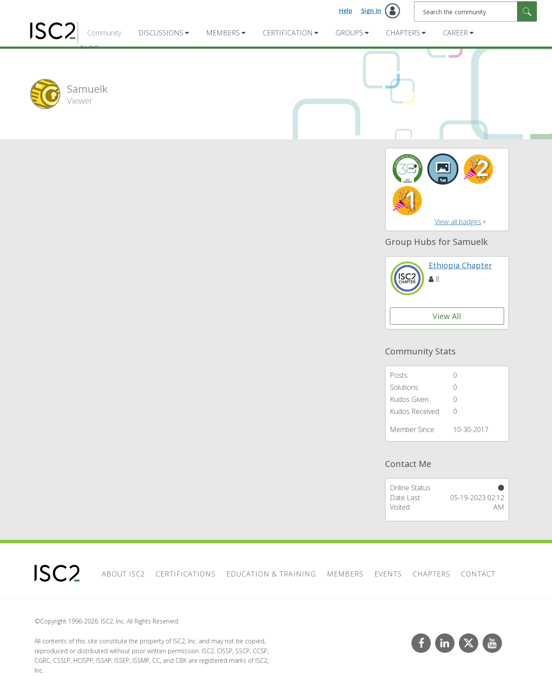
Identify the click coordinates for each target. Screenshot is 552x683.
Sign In (371, 10)
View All (447, 316)
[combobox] (475, 11)
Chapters (403, 33)
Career (455, 33)
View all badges (458, 221)
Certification (288, 33)
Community (104, 33)
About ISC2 (123, 574)
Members (223, 33)
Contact (478, 574)
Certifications (186, 574)
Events (388, 574)
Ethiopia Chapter (460, 265)
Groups (349, 33)
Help (345, 10)
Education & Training (271, 574)
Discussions (160, 33)
